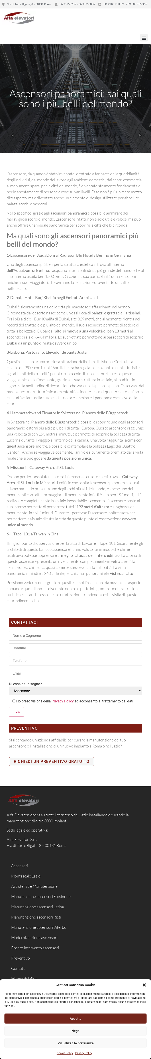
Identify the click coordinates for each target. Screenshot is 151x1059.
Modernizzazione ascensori (34, 937)
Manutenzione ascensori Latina (37, 906)
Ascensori (19, 865)
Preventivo (20, 958)
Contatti (18, 968)
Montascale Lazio (26, 875)
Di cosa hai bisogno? (25, 684)
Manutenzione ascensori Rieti (36, 916)
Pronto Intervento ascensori (35, 947)
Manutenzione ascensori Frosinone (41, 896)
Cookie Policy (65, 1053)
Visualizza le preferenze (76, 1043)
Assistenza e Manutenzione (34, 886)
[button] (144, 985)
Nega (75, 1031)
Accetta (75, 1019)
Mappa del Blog (24, 978)
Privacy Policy (83, 1053)
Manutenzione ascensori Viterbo (38, 927)
